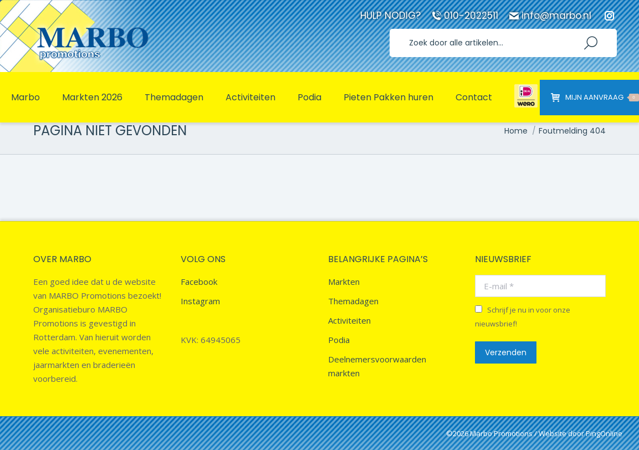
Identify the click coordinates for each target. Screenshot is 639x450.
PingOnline (604, 433)
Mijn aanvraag (595, 97)
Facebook (199, 281)
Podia (339, 339)
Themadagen (353, 300)
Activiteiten (349, 320)
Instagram (200, 300)
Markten (344, 281)
